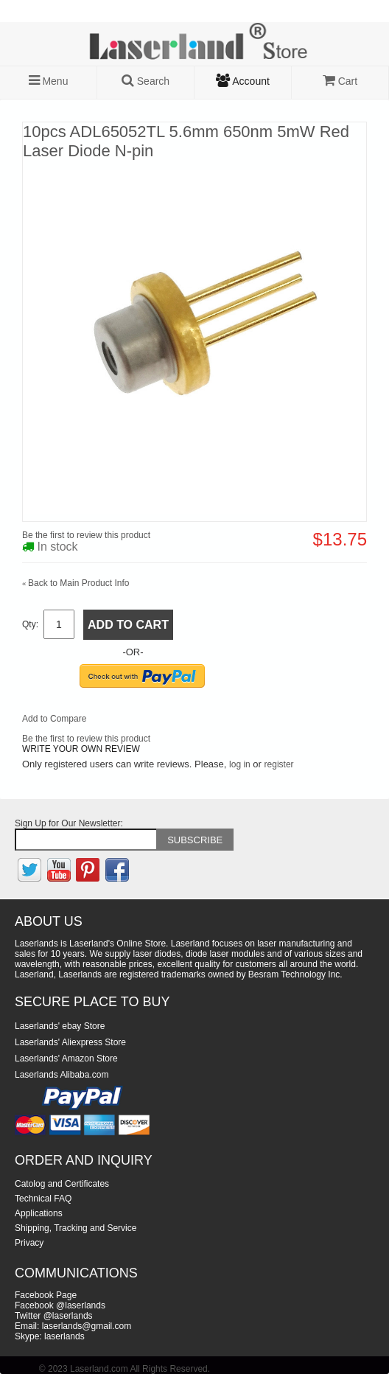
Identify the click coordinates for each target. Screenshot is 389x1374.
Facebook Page (46, 1295)
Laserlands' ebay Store (60, 1026)
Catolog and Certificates (62, 1184)
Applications (39, 1213)
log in (239, 764)
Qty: (30, 624)
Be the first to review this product (86, 535)
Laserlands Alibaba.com (61, 1075)
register (279, 764)
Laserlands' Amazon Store (66, 1058)
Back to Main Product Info (75, 583)
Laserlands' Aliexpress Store (70, 1042)
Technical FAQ (43, 1198)
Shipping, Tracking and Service (75, 1228)
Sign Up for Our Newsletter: (69, 823)
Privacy (29, 1243)
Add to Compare (54, 719)
